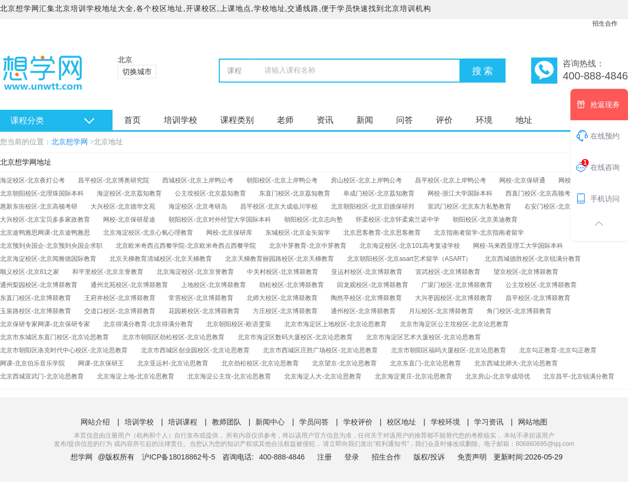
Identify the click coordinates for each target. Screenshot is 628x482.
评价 (444, 120)
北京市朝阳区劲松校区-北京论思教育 (173, 337)
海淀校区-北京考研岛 (198, 206)
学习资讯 (488, 422)
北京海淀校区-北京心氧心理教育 (148, 232)
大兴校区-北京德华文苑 (123, 206)
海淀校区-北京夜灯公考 (32, 180)
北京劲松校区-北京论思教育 (260, 363)
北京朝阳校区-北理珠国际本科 (42, 193)
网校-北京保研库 (229, 232)
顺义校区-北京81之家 (29, 272)
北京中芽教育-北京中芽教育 (307, 245)
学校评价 (358, 422)
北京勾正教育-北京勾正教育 (558, 350)
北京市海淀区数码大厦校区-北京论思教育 (295, 337)
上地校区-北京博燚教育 (213, 285)
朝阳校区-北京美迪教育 (485, 219)
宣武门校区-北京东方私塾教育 (469, 206)
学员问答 (314, 422)
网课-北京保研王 (101, 363)
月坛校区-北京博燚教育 (441, 311)
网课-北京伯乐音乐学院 (32, 363)
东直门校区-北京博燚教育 (35, 298)
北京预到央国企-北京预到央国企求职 (51, 245)
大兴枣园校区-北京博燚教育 (453, 298)
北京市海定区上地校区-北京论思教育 (335, 324)
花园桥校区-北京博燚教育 (204, 311)
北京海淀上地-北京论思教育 (135, 376)
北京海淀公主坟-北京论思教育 (229, 376)
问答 (404, 120)
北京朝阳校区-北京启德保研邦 (372, 206)
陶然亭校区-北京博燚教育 (366, 298)
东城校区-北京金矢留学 (297, 232)
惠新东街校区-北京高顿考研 (38, 206)
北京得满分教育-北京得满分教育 (148, 324)
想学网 (82, 457)
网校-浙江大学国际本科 (460, 193)
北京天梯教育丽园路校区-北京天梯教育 (279, 258)
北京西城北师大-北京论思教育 (516, 363)
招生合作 (605, 23)
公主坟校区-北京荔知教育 (210, 193)
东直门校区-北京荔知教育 (294, 193)
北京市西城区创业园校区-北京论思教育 (195, 350)
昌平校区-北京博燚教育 (538, 298)
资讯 (325, 120)
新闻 (364, 120)
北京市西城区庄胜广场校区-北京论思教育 (320, 350)
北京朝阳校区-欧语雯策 (238, 324)
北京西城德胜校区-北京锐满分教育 (533, 258)
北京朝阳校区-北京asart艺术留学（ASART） (409, 258)
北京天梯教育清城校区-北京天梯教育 (160, 258)
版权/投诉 (429, 457)
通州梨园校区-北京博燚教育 (38, 285)
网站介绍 (95, 422)
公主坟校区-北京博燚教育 (541, 285)
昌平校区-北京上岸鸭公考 (450, 180)
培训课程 (182, 422)
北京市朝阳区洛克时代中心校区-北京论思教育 (64, 350)
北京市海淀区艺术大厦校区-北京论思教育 (423, 337)
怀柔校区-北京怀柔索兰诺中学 (398, 219)
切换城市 (137, 71)
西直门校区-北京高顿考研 (541, 193)
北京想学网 (69, 142)
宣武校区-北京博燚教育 (448, 272)
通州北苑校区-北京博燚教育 (129, 285)
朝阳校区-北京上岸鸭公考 (282, 180)
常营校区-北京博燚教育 (201, 298)
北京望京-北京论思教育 (344, 363)
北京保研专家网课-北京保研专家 (45, 324)
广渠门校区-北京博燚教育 (456, 285)
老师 (285, 120)
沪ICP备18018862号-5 (178, 457)
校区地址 (401, 422)
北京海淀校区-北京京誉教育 (195, 272)
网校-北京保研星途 (129, 219)
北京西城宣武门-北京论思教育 (42, 376)
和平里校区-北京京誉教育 (107, 272)
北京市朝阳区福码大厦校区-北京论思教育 (448, 350)
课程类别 (237, 120)
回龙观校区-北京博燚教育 (372, 285)
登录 (351, 457)
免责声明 (472, 457)
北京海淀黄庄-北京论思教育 (413, 376)
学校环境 (445, 422)
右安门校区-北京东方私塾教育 (566, 206)
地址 (523, 120)
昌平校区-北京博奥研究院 (113, 180)
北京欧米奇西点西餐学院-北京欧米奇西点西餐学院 (186, 245)
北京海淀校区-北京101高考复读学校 (410, 245)
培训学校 (180, 120)
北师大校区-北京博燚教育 (282, 298)
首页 (132, 120)
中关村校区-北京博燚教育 (282, 272)
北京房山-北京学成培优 (497, 376)
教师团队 (226, 422)
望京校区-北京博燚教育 (526, 272)
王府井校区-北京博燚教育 (119, 298)
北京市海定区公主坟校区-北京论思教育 (454, 324)
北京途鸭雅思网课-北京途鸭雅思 (45, 232)
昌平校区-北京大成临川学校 (279, 206)
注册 (324, 457)
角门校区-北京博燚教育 (519, 311)
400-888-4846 (283, 457)
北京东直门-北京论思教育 (425, 363)
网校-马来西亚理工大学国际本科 (518, 245)
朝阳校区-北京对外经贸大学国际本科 (220, 219)
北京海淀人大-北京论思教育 (323, 376)
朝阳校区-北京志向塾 (313, 219)
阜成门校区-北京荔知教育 (378, 193)
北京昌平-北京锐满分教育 (578, 376)
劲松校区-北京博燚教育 (291, 285)
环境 (484, 120)
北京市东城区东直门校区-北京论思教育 (54, 337)
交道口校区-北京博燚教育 (119, 311)
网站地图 (532, 422)
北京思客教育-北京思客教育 (382, 232)
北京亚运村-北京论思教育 (172, 363)
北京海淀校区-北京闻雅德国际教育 (48, 258)
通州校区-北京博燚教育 (363, 311)
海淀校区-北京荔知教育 (129, 193)
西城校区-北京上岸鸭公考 (197, 180)
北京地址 (108, 142)
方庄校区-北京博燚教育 (285, 311)
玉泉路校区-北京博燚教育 (35, 311)
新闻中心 (270, 422)
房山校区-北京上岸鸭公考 (366, 180)
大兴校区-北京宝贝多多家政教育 (45, 219)
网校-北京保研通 (522, 180)
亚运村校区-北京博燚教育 (366, 272)
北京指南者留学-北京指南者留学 (479, 232)
